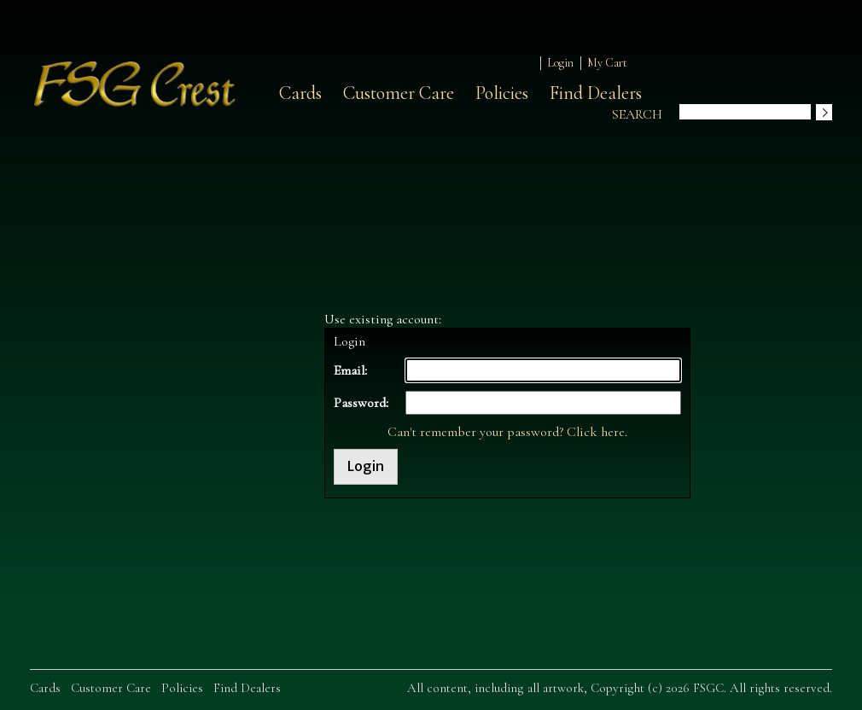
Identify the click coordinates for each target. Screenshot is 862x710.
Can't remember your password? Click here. (507, 431)
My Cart (607, 62)
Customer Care (398, 93)
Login (560, 62)
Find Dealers (596, 93)
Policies (501, 93)
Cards (300, 93)
